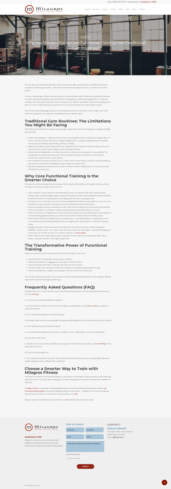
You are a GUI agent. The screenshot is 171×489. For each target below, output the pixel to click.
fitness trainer (93, 306)
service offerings (100, 344)
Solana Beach (133, 2)
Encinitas (85, 37)
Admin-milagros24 (65, 53)
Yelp (109, 2)
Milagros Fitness (32, 388)
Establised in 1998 (148, 2)
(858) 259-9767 (119, 2)
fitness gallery (81, 233)
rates (67, 400)
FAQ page (35, 294)
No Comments (94, 53)
